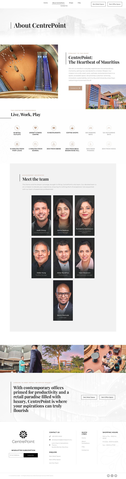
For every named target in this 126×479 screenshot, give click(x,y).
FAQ (79, 3)
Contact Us (64, 6)
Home (46, 3)
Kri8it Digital (49, 476)
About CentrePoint (58, 3)
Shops (71, 3)
